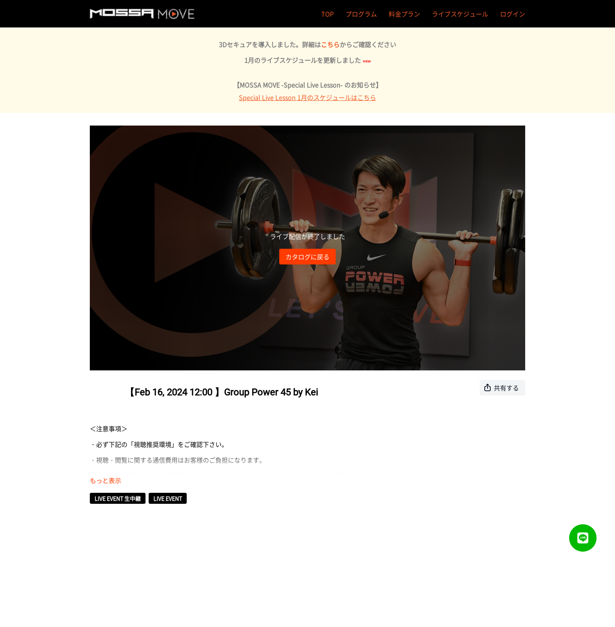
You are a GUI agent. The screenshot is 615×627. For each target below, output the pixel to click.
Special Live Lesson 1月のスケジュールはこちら (307, 97)
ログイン (512, 13)
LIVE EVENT (167, 498)
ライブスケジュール (460, 13)
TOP (327, 13)
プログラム (361, 13)
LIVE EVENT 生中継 (118, 498)
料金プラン (404, 13)
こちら (330, 44)
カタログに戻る (307, 256)
